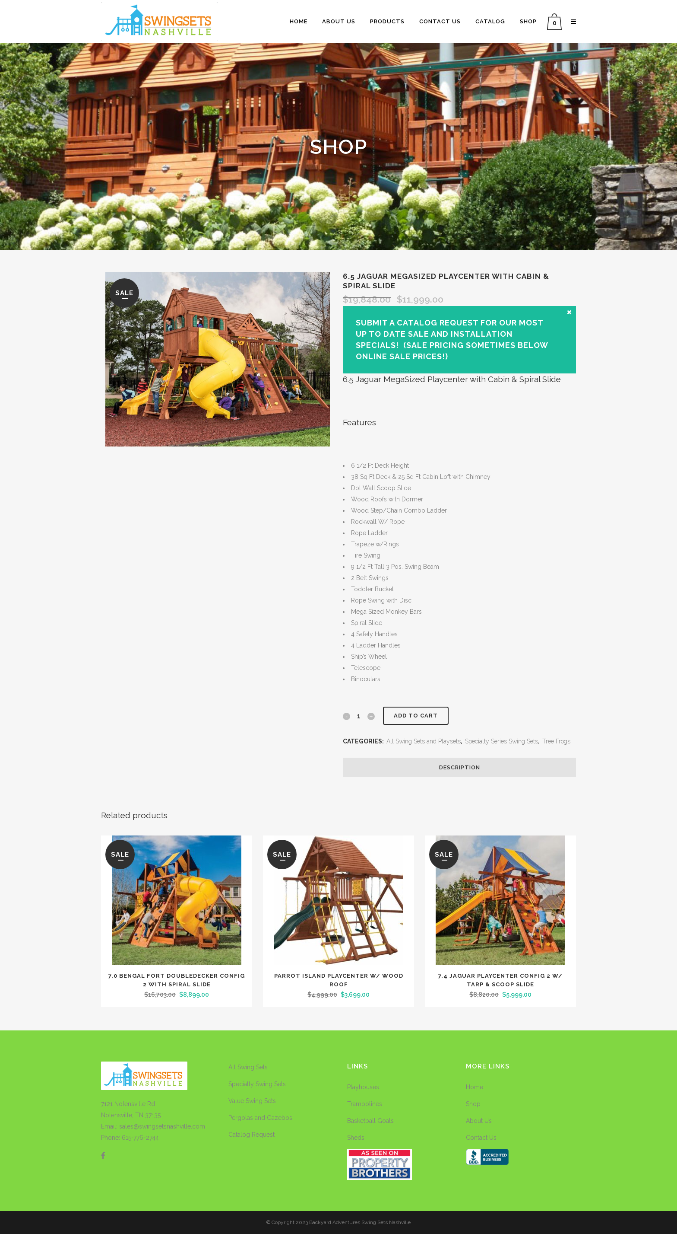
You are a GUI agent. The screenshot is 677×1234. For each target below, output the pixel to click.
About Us (479, 1120)
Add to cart (416, 715)
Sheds (355, 1137)
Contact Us (481, 1137)
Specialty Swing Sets (257, 1084)
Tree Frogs (556, 741)
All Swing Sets (248, 1067)
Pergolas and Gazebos (260, 1117)
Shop (473, 1103)
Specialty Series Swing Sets (501, 741)
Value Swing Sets (252, 1100)
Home (474, 1087)
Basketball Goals (370, 1120)
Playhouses (363, 1087)
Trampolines (364, 1103)
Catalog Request (251, 1134)
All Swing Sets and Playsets (423, 741)
